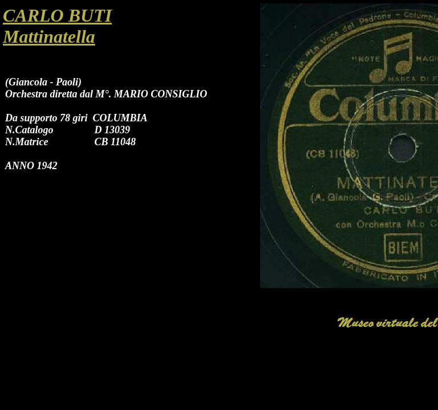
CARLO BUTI (57, 15)
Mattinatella (49, 36)
